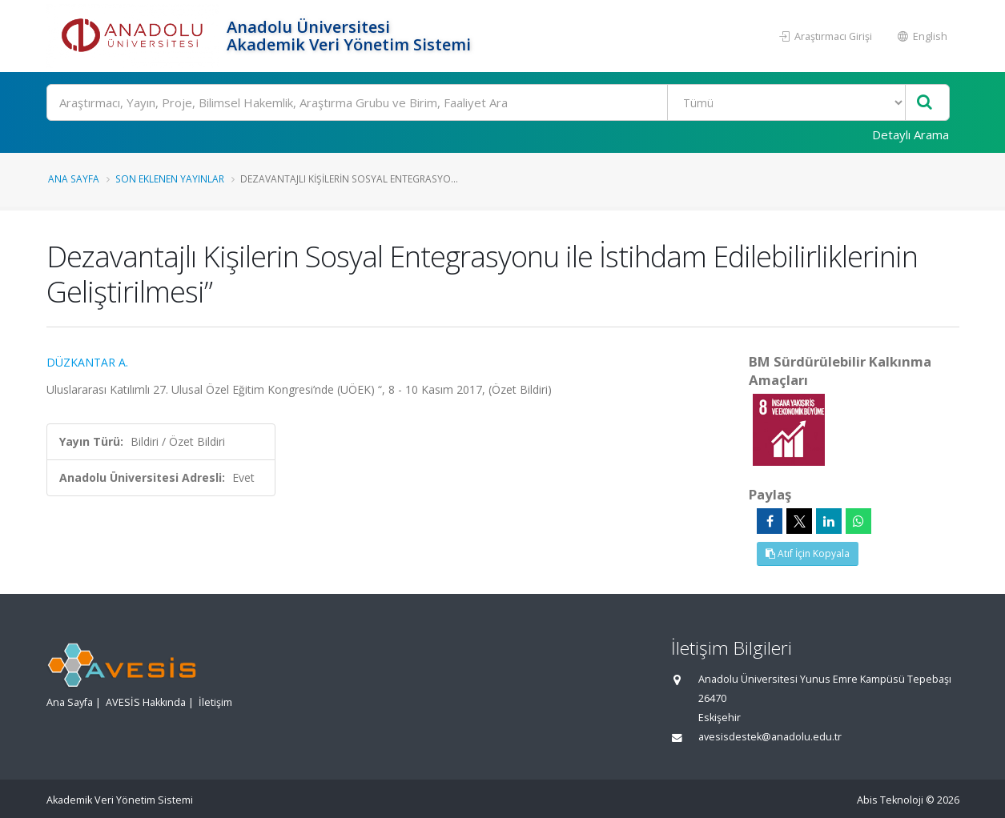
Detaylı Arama (910, 134)
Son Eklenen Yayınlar (169, 178)
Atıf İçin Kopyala (808, 553)
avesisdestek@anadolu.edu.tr (770, 737)
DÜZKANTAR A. (87, 362)
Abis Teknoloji (890, 800)
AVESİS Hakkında (146, 702)
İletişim (215, 702)
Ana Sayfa (73, 178)
